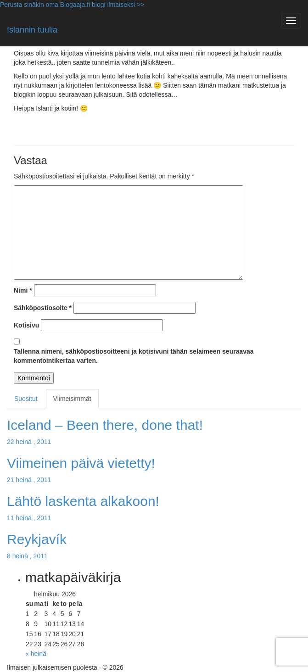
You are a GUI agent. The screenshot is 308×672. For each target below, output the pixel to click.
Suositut (26, 398)
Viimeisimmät (72, 398)
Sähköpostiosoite (43, 307)
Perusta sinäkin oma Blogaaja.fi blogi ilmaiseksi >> (72, 4)
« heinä (35, 653)
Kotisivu (26, 325)
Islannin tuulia (32, 29)
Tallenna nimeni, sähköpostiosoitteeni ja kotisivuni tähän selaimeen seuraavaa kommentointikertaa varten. (134, 356)
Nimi (23, 290)
